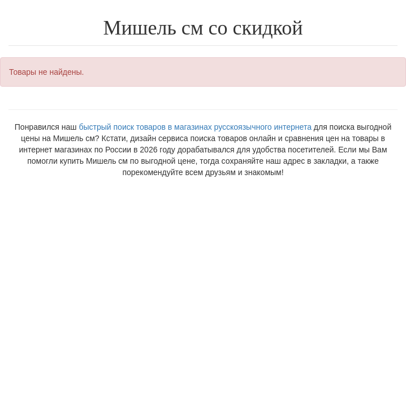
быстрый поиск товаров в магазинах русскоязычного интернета (195, 126)
